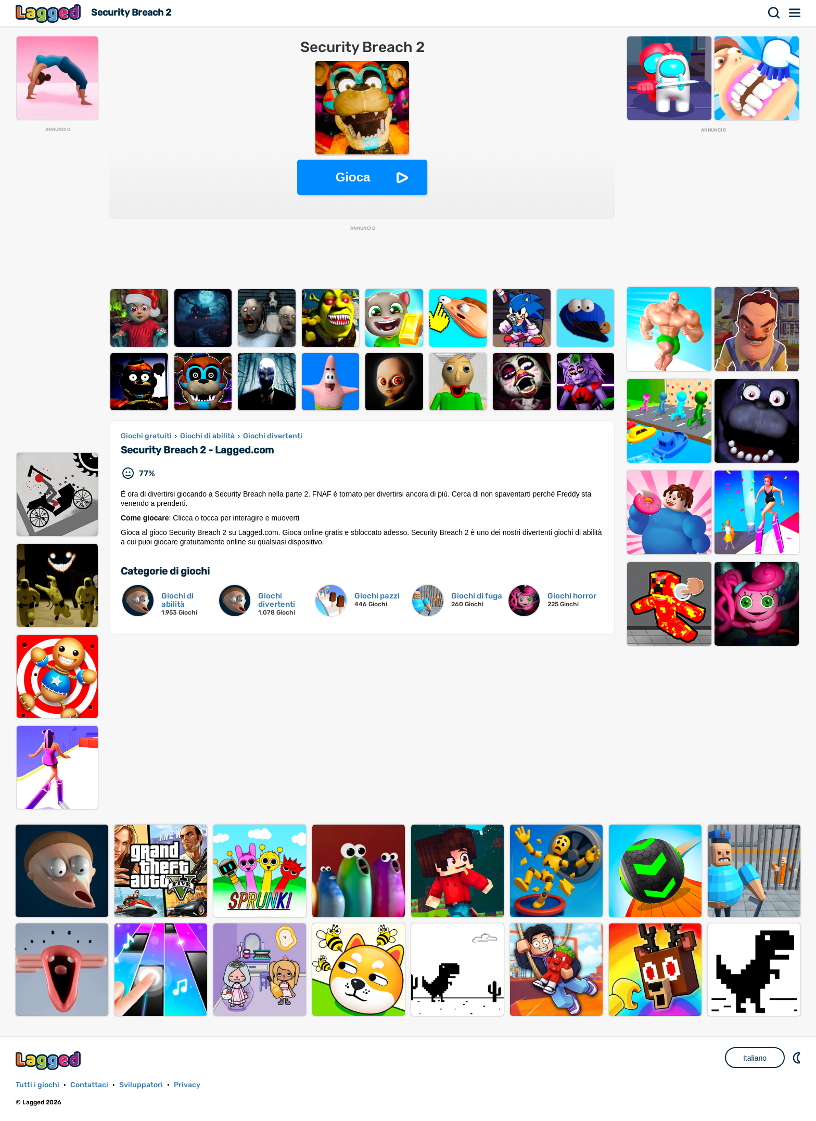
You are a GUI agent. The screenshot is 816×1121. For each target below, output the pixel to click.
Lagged (49, 13)
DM (797, 1057)
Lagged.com (49, 1060)
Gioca (353, 177)
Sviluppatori (141, 1084)
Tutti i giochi (37, 1084)
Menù (795, 13)
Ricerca (774, 13)
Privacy (187, 1084)
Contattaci (89, 1084)
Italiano (755, 1058)
